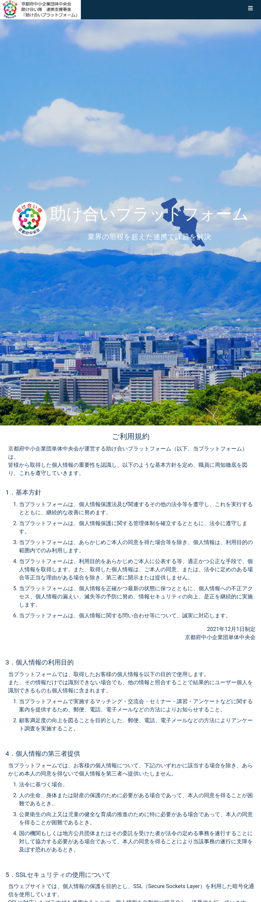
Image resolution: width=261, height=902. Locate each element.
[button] (250, 9)
